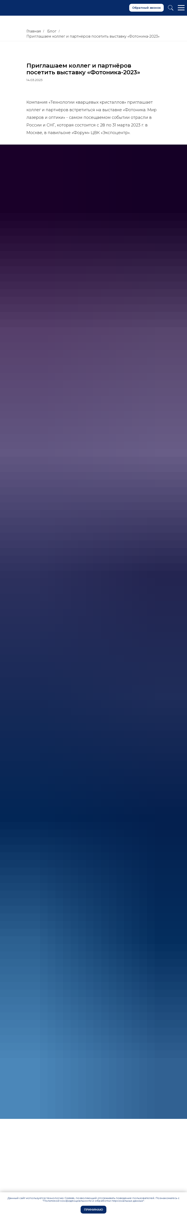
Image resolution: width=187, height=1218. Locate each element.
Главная (33, 31)
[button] (146, 8)
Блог (51, 31)
